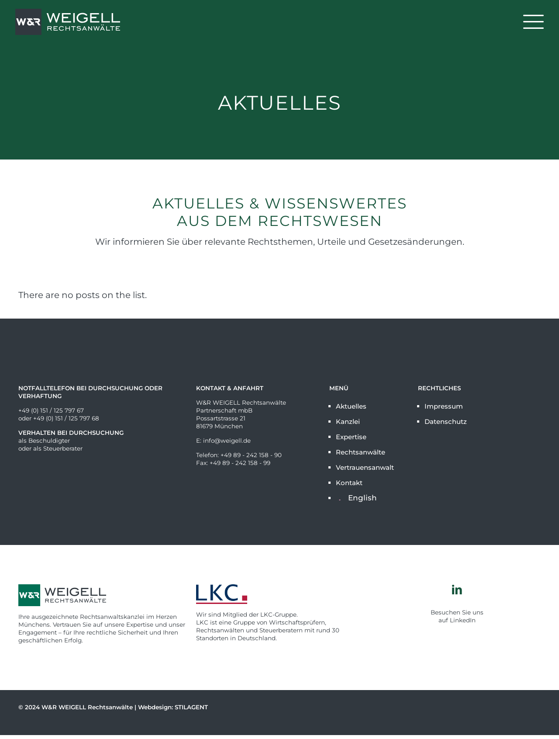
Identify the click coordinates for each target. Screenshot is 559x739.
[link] (279, 594)
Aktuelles (351, 406)
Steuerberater (63, 448)
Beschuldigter (49, 440)
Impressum (443, 406)
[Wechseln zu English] (371, 498)
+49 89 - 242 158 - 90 (251, 454)
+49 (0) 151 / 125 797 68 (66, 418)
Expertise (351, 437)
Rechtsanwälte (360, 452)
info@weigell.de (227, 440)
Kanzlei (348, 421)
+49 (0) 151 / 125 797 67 (51, 410)
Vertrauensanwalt (365, 467)
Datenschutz (445, 421)
